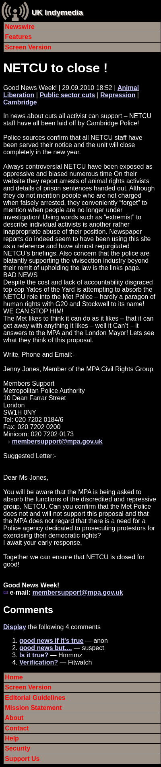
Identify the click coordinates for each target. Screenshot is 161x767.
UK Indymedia (57, 12)
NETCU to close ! (55, 68)
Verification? (38, 662)
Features (18, 36)
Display (14, 627)
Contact (17, 728)
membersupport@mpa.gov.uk (57, 441)
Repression (117, 95)
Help (12, 738)
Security (17, 748)
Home (14, 677)
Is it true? (33, 655)
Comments (28, 609)
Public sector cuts (67, 95)
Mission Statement (33, 707)
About (14, 717)
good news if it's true (51, 640)
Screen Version (28, 47)
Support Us (22, 758)
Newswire (20, 26)
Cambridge (20, 102)
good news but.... (45, 647)
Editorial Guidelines (35, 697)
